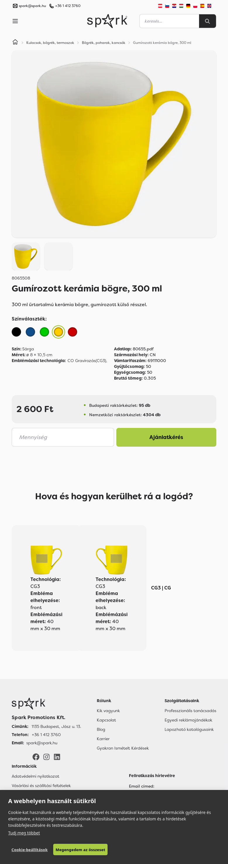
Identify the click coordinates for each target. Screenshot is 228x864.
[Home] (15, 43)
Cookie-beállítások (29, 849)
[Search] (207, 21)
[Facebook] (36, 756)
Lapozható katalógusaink (189, 729)
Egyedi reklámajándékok (188, 720)
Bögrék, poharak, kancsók (103, 42)
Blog (101, 729)
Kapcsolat (106, 720)
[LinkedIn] (57, 756)
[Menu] (15, 21)
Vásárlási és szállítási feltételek (41, 785)
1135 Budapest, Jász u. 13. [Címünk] (56, 726)
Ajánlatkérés (166, 437)
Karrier (103, 738)
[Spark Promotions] (107, 21)
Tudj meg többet (24, 833)
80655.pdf (133, 349)
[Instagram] (46, 756)
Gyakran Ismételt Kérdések (123, 748)
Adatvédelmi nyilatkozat (35, 776)
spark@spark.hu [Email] (41, 742)
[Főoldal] (46, 703)
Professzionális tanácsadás (190, 710)
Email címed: (141, 786)
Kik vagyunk (108, 710)
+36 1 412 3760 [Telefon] (46, 734)
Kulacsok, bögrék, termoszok (50, 42)
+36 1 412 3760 (67, 6)
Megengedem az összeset (80, 849)
